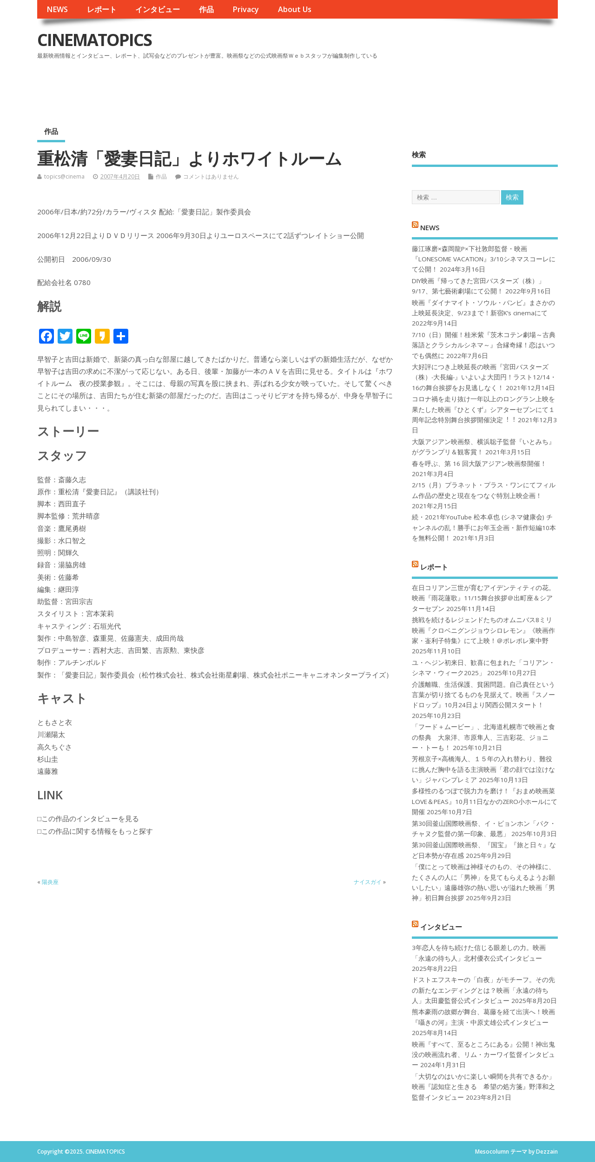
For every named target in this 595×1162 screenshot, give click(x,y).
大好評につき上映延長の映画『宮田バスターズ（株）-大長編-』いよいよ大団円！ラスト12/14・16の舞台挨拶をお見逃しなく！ (484, 377)
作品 (206, 9)
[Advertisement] (381, 88)
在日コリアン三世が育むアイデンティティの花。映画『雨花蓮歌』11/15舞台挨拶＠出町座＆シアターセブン (483, 598)
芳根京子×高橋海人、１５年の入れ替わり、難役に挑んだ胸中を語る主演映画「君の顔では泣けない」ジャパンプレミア (483, 769)
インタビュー (157, 9)
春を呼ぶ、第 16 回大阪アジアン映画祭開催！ (479, 463)
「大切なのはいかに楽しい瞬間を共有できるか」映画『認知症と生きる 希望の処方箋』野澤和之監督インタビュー (483, 1087)
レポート (102, 9)
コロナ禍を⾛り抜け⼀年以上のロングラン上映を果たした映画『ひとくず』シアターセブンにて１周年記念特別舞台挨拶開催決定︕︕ (483, 409)
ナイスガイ (368, 882)
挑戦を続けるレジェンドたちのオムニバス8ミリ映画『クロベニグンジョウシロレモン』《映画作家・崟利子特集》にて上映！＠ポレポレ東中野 (483, 630)
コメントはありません (211, 176)
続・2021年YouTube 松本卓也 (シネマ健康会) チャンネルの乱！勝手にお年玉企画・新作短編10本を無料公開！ (484, 527)
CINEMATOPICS (94, 39)
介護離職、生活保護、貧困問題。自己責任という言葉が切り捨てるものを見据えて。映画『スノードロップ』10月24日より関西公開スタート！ (483, 695)
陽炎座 (50, 882)
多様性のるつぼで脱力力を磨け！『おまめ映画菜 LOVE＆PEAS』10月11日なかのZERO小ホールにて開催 (484, 801)
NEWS (57, 9)
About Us (294, 9)
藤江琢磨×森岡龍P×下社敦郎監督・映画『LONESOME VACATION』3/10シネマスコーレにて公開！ (483, 259)
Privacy (245, 9)
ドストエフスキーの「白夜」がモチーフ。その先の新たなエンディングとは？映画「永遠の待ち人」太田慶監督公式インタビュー (483, 990)
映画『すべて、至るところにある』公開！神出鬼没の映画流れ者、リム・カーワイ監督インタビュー (483, 1054)
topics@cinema (64, 176)
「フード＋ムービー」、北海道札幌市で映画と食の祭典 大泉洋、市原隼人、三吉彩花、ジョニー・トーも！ (483, 737)
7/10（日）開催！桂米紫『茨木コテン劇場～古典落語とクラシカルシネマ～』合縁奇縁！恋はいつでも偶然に (483, 345)
